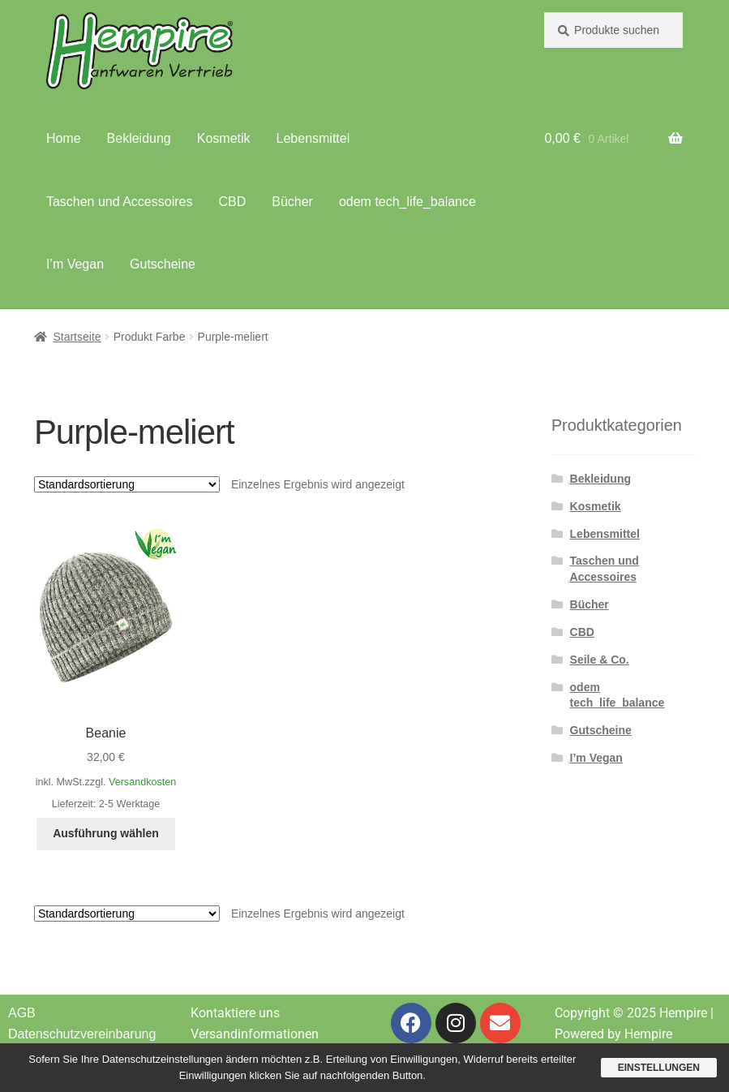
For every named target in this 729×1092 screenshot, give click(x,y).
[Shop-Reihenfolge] (127, 484)
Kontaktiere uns (235, 1013)
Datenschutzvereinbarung (82, 1034)
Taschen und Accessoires (119, 202)
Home (63, 138)
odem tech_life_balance (407, 202)
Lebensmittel (313, 138)
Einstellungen (659, 1067)
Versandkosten (142, 782)
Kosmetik (224, 138)
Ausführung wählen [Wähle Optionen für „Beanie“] (106, 833)
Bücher (292, 202)
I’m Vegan (75, 264)
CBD (232, 202)
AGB (22, 1013)
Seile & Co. (599, 659)
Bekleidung (139, 138)
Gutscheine (162, 264)
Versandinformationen (255, 1034)
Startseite (77, 336)
